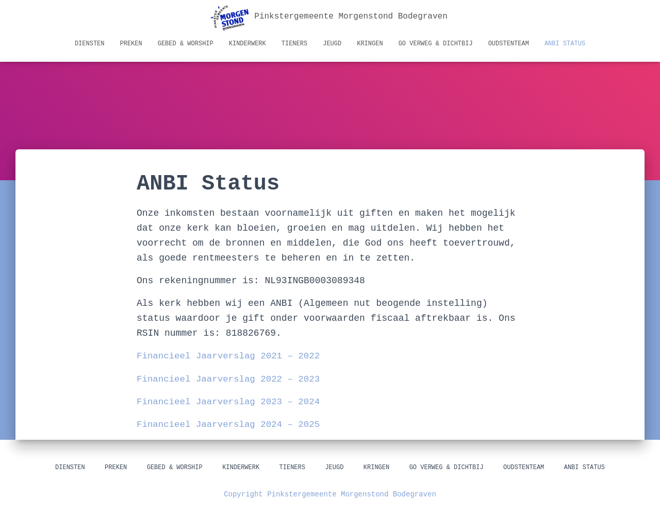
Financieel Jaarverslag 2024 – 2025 (231, 424)
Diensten (90, 43)
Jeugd (332, 43)
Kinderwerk (247, 43)
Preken (131, 43)
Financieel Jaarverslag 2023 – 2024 (231, 401)
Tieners (294, 43)
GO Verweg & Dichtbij (436, 43)
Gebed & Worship (185, 43)
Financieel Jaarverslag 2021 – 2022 (231, 356)
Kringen (370, 43)
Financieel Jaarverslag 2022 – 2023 (231, 379)
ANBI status (564, 43)
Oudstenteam (508, 43)
